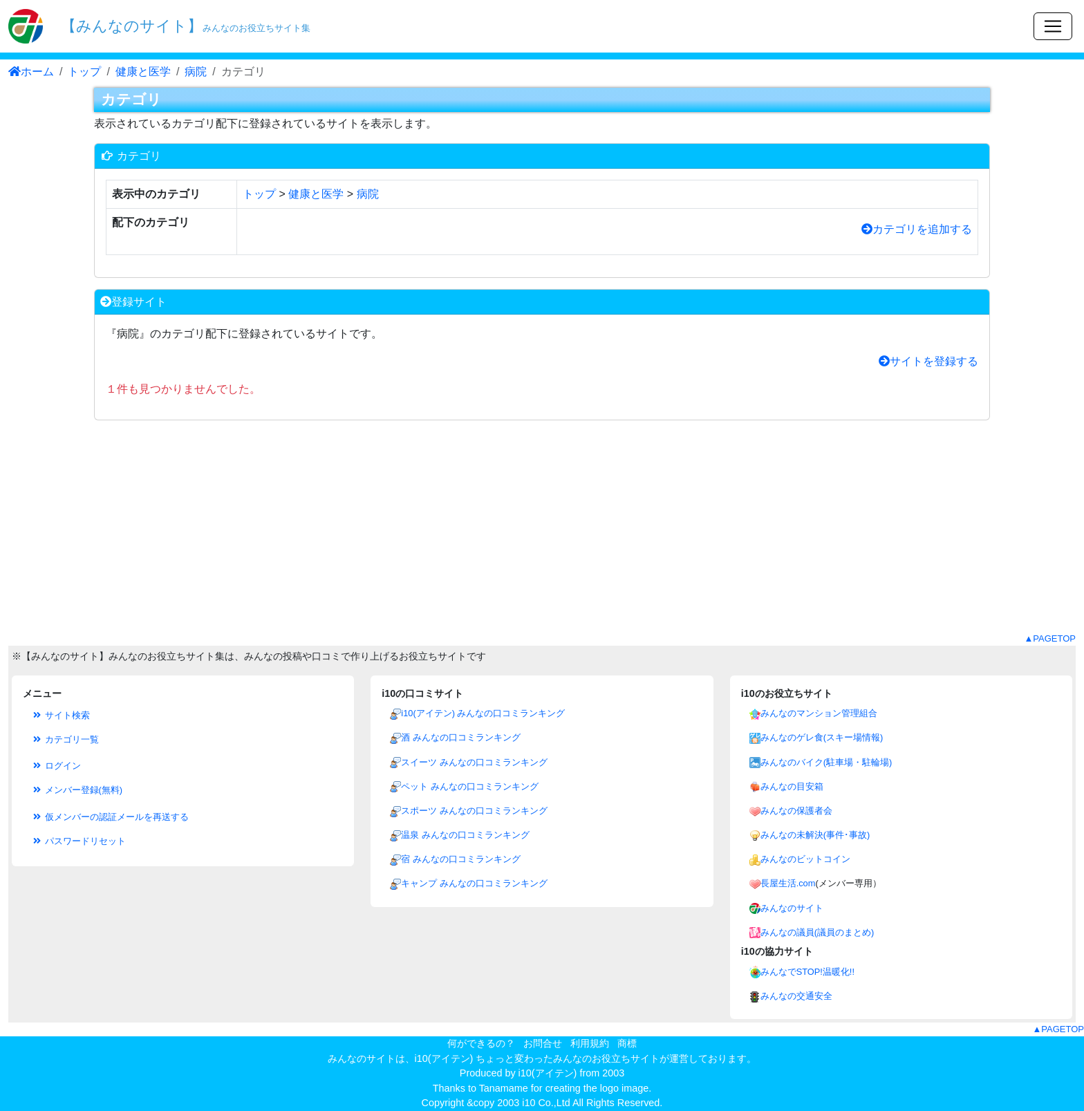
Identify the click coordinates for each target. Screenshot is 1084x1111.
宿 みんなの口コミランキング (461, 859)
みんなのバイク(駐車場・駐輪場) (826, 762)
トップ (84, 71)
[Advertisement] (542, 535)
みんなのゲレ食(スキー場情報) (822, 737)
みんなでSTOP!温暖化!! (807, 972)
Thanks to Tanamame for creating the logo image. (542, 1088)
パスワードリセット (78, 841)
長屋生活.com (788, 883)
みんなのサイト (791, 908)
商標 (627, 1043)
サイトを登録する (928, 361)
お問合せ (542, 1043)
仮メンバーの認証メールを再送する (110, 817)
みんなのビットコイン (805, 859)
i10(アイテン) (547, 1073)
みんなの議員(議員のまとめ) (817, 932)
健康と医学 (143, 71)
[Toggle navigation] (1053, 26)
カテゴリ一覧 (65, 739)
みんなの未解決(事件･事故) (815, 835)
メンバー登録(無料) (76, 790)
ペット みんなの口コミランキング (470, 786)
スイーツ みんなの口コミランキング (474, 762)
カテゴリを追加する (916, 229)
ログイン (56, 765)
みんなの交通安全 (796, 996)
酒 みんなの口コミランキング (461, 737)
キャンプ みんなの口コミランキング (474, 883)
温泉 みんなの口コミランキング (465, 835)
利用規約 (589, 1043)
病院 (196, 71)
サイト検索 (60, 715)
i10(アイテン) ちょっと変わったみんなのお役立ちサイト (537, 1058)
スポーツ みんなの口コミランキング (474, 810)
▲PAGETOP (1050, 638)
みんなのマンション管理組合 (818, 713)
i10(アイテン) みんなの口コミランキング (483, 713)
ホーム (31, 71)
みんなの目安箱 (791, 786)
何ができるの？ (481, 1043)
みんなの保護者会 (796, 810)
